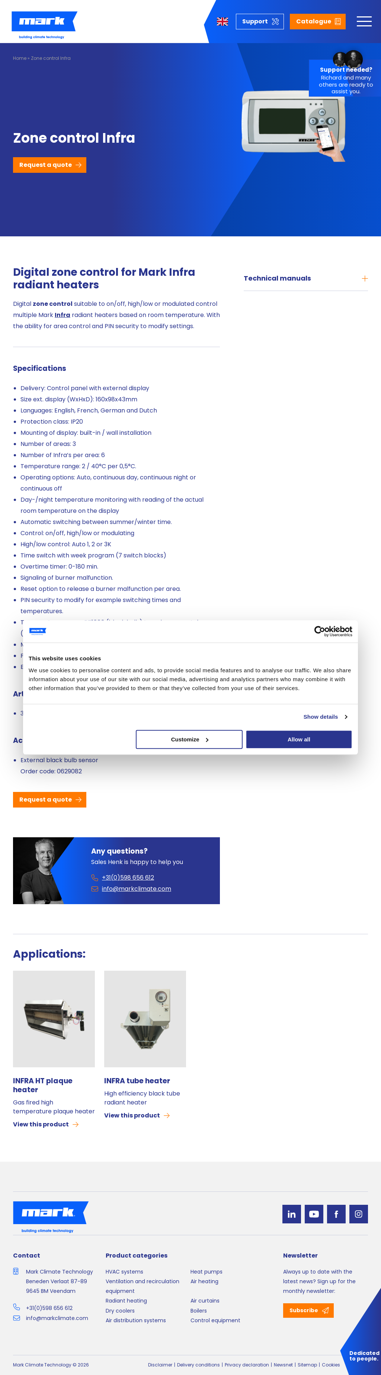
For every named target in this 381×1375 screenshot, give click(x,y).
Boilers (198, 1310)
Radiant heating (126, 1300)
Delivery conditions (198, 1365)
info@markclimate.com (57, 1318)
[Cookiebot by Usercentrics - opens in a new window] (319, 631)
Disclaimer (160, 1365)
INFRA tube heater (137, 1081)
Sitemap (307, 1365)
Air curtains (205, 1300)
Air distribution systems (136, 1320)
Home (19, 58)
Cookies (331, 1365)
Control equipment (215, 1320)
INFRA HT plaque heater (43, 1085)
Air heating (204, 1281)
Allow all (299, 739)
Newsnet (283, 1365)
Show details (321, 717)
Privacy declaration (247, 1365)
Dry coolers (120, 1310)
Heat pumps (206, 1271)
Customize (189, 739)
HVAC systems (124, 1271)
